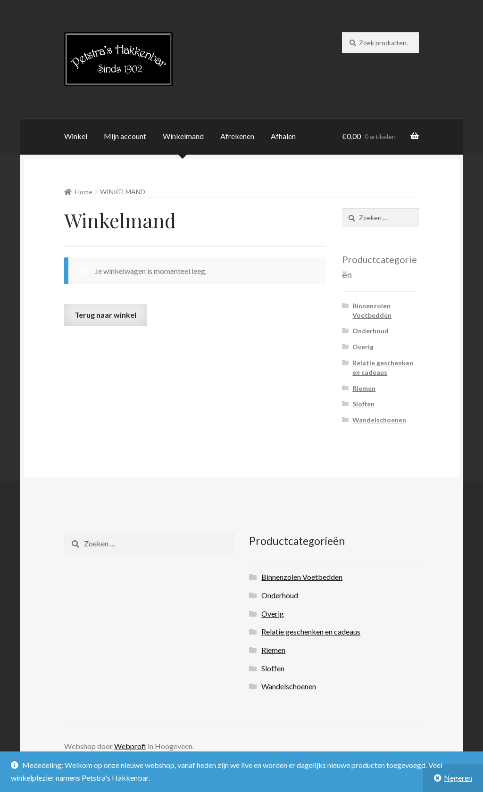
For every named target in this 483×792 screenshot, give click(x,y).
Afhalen (283, 136)
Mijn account (125, 136)
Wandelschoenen (379, 420)
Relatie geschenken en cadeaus (310, 631)
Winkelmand (183, 136)
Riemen (363, 388)
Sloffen (363, 404)
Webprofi (130, 746)
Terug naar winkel (105, 314)
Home (83, 192)
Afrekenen (237, 136)
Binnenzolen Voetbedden (301, 576)
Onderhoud (370, 331)
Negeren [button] (458, 777)
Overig (363, 347)
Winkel (75, 136)
